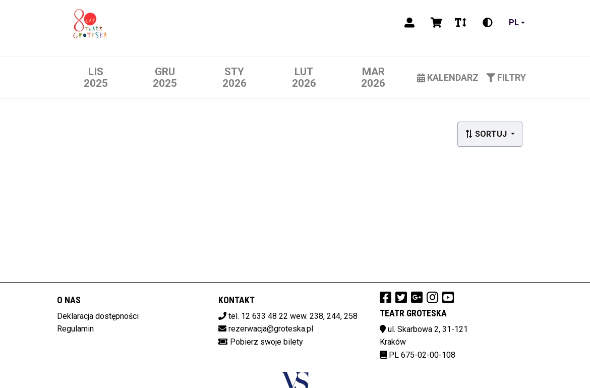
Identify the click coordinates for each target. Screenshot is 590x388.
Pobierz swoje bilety (266, 342)
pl (514, 22)
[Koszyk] (435, 23)
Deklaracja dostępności (98, 316)
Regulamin (75, 329)
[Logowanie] (409, 23)
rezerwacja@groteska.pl (270, 329)
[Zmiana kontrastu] (488, 22)
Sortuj (487, 134)
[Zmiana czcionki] (461, 22)
